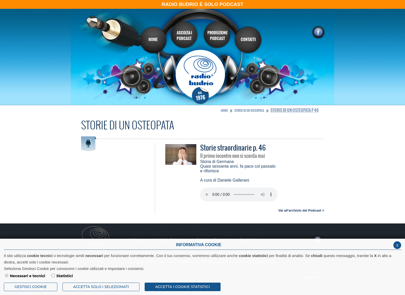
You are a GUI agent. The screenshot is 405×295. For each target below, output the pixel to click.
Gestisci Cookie (30, 286)
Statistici (64, 276)
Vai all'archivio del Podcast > (301, 210)
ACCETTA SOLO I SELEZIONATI (101, 286)
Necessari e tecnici (27, 276)
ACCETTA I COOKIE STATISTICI (182, 286)
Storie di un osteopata (249, 110)
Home (224, 110)
